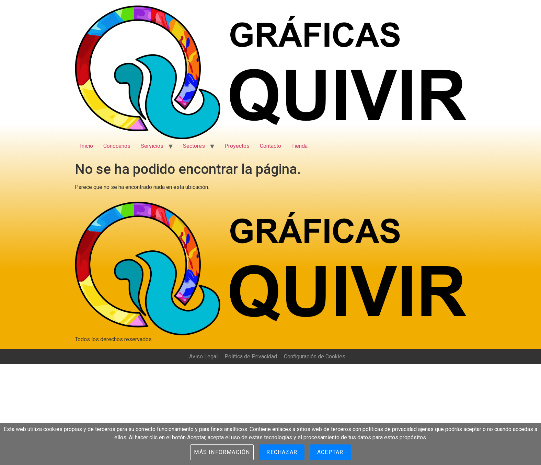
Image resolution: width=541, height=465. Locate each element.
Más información (222, 452)
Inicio (86, 146)
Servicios (152, 146)
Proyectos (237, 146)
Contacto (270, 146)
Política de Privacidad (251, 356)
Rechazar (281, 452)
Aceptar (330, 452)
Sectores (194, 146)
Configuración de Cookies (314, 356)
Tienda (299, 146)
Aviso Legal (203, 356)
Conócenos (116, 146)
